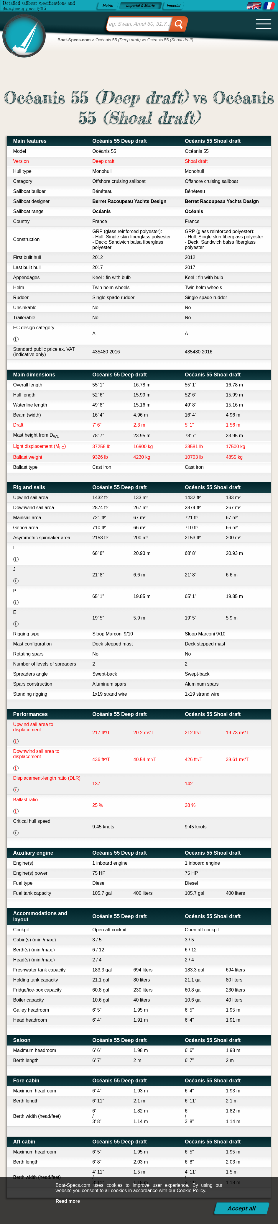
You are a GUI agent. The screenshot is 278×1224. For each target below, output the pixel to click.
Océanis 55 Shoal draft (213, 141)
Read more (68, 1201)
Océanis (101, 211)
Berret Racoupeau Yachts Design (129, 201)
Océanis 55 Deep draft (119, 141)
